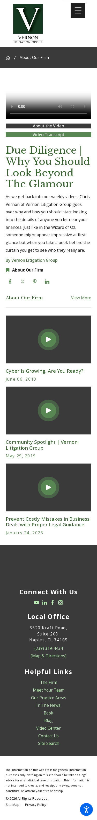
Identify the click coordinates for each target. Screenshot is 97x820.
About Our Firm (34, 57)
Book (48, 713)
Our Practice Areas (48, 698)
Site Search (48, 743)
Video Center (48, 728)
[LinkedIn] (44, 602)
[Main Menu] (78, 10)
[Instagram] (60, 602)
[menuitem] (48, 682)
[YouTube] (36, 602)
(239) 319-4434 (48, 648)
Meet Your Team (48, 690)
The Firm (48, 682)
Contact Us (48, 736)
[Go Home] (10, 58)
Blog (48, 720)
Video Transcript (48, 134)
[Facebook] (52, 602)
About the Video (48, 126)
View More (81, 298)
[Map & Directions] (48, 656)
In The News (48, 705)
